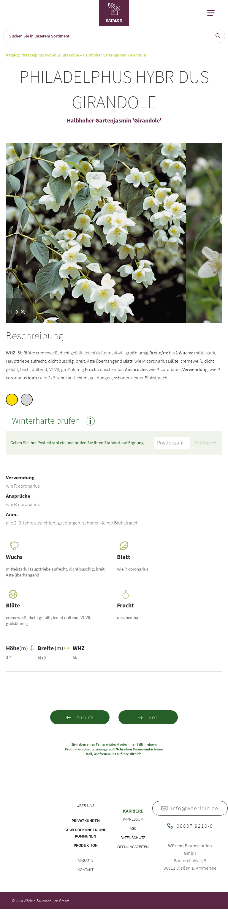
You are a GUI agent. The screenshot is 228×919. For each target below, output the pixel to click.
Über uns (85, 805)
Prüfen (205, 442)
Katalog (13, 55)
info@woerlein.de (190, 808)
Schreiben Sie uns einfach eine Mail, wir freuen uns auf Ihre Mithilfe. (124, 751)
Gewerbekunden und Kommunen (85, 833)
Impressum (133, 819)
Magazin (85, 860)
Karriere (133, 811)
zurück (80, 717)
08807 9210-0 (190, 825)
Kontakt (85, 869)
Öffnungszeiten (133, 846)
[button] (17, 312)
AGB (133, 828)
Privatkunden (86, 820)
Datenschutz (133, 837)
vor (148, 717)
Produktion (86, 845)
